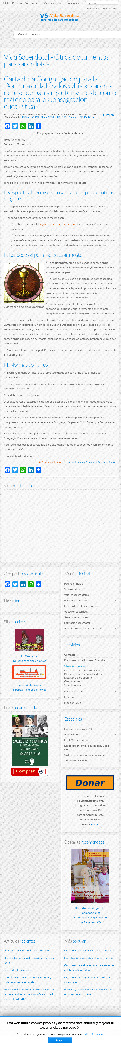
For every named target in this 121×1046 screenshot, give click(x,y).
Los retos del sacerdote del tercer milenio (88, 958)
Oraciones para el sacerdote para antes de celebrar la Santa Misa (89, 968)
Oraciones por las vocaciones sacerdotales (89, 950)
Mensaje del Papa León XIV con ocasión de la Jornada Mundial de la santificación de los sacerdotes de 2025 (30, 994)
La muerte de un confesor (19, 970)
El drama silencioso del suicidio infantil (27, 950)
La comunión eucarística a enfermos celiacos (89, 462)
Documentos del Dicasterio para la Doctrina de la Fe (58, 116)
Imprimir (109, 114)
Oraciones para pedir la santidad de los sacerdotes (87, 980)
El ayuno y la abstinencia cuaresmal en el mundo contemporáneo (88, 992)
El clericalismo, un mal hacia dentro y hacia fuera (29, 960)
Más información (94, 1034)
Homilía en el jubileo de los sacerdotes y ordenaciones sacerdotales (27, 980)
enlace (94, 824)
